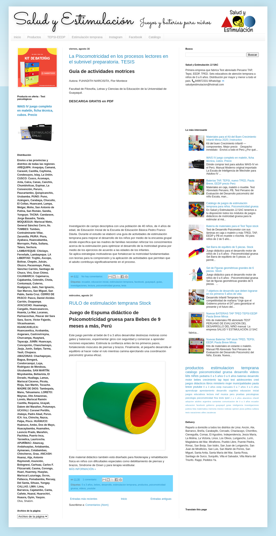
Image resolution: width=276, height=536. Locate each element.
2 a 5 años (236, 398)
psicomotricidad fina (207, 398)
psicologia (190, 398)
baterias (242, 376)
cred (256, 379)
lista (194, 409)
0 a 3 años (87, 484)
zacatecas (211, 412)
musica (224, 394)
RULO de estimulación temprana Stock (110, 303)
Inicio (17, 37)
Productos (34, 37)
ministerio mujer (222, 383)
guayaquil (150, 282)
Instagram (115, 37)
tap (219, 379)
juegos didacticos (195, 383)
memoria (212, 409)
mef (217, 394)
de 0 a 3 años (243, 401)
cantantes (216, 401)
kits (187, 376)
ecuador (86, 282)
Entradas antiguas (161, 498)
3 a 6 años (253, 387)
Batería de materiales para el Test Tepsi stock (232, 226)
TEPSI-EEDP (56, 37)
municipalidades (242, 383)
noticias (228, 409)
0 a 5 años (216, 376)
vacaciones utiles (198, 412)
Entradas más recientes (83, 498)
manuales (228, 387)
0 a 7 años (240, 387)
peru (232, 394)
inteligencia (238, 405)
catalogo (191, 372)
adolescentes (244, 379)
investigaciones (79, 285)
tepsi (226, 379)
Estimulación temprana (87, 37)
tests (221, 398)
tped (227, 398)
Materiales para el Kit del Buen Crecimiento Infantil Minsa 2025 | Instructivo (231, 138)
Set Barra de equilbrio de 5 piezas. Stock (229, 247)
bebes (97, 484)
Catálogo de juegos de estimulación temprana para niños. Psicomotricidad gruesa (232, 205)
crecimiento (209, 379)
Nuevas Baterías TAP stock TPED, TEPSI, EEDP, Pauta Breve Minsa (230, 341)
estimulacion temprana (121, 282)
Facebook (135, 37)
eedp (218, 387)
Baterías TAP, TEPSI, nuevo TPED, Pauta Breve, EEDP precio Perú (230, 182)
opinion (235, 409)
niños (194, 376)
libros (209, 383)
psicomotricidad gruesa (108, 285)
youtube (91, 488)
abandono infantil (251, 398)
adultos (198, 401)
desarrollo (107, 484)
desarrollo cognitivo (227, 390)
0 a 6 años (230, 376)
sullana (255, 409)
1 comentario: (90, 479)
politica (248, 409)
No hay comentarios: (93, 276)
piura (242, 409)
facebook (139, 282)
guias (159, 282)
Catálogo (155, 37)
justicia (188, 409)
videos (82, 488)
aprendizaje (191, 390)
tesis (123, 285)
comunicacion (228, 401)
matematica (202, 409)
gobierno (210, 405)
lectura (91, 285)
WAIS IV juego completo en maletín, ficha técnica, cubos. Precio (35, 111)
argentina (206, 401)
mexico (220, 409)
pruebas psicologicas (247, 394)
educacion (190, 405)
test (233, 379)
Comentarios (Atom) (96, 504)
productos (143, 484)
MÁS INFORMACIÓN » (82, 469)
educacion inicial (99, 282)
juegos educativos (195, 394)
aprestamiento (207, 390)
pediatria (205, 376)
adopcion (189, 401)
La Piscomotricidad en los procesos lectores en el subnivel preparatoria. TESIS (118, 59)
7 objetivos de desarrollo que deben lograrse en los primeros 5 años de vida (231, 292)
